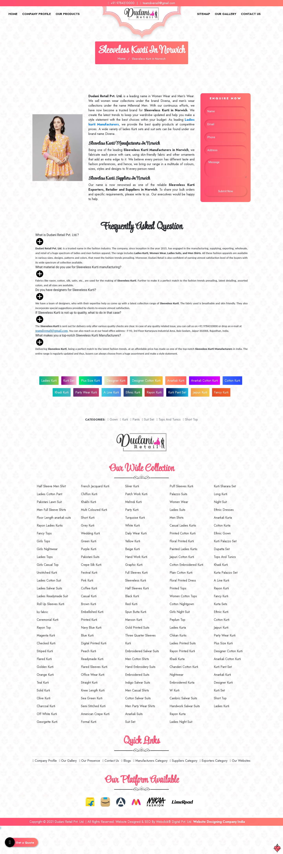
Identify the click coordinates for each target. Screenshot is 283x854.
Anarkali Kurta (223, 517)
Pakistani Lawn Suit (49, 502)
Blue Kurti (87, 635)
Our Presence (89, 760)
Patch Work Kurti (136, 494)
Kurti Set (68, 380)
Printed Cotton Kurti (183, 533)
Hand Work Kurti (136, 557)
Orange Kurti (45, 674)
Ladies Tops (45, 557)
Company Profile (36, 14)
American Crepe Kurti (95, 714)
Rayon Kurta (178, 714)
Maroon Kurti (133, 619)
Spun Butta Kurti (135, 612)
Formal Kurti (88, 722)
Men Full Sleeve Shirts (51, 509)
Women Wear (179, 502)
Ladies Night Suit (181, 722)
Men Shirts (177, 517)
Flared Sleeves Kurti (94, 667)
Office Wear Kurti (92, 674)
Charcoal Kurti (46, 706)
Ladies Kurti (49, 380)
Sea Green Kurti (91, 698)
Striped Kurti (45, 651)
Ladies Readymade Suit (52, 596)
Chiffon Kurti (89, 494)
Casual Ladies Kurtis (183, 525)
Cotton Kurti (232, 380)
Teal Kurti (43, 682)
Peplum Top (177, 619)
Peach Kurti (88, 651)
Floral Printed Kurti (182, 541)
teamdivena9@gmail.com (157, 3)
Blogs (126, 760)
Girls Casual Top (48, 564)
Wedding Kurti (90, 533)
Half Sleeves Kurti (137, 588)
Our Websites (240, 760)
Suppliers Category (183, 760)
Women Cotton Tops (183, 596)
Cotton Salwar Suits (138, 698)
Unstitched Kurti (47, 572)
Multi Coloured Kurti (94, 509)
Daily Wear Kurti (136, 533)
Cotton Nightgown (182, 604)
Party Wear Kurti (86, 392)
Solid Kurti (43, 690)
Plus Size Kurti (90, 380)
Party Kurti (132, 509)
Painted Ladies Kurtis (183, 549)
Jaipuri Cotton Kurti (182, 557)
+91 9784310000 (121, 3)
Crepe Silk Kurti (91, 564)
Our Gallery (225, 14)
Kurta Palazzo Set (225, 572)
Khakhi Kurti (88, 502)
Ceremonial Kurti (47, 619)
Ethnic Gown (222, 533)
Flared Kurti (44, 659)
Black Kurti (132, 596)
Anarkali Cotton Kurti (204, 380)
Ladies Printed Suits (183, 643)
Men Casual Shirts (137, 690)
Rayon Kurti (154, 392)
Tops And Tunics (168, 419)
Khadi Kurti (62, 392)
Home (12, 14)
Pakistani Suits (90, 557)
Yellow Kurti (132, 541)
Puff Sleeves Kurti (181, 486)
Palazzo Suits (178, 494)
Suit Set (130, 722)
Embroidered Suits (137, 674)
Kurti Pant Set (177, 392)
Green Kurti (88, 541)
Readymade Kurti (92, 659)
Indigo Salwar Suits (137, 682)
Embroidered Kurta (182, 682)
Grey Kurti (87, 525)
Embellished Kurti (92, 612)
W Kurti (174, 690)
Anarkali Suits (134, 714)
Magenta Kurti (46, 635)
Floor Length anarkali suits (54, 517)
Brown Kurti (88, 604)
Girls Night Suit (180, 612)
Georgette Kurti (47, 722)
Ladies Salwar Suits (49, 588)
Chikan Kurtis (178, 635)
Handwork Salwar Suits (185, 706)
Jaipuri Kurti (200, 392)
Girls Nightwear (47, 549)
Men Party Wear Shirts (140, 706)
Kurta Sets (220, 604)
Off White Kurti (47, 714)
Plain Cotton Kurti (181, 572)
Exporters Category (214, 760)
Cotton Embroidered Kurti (186, 564)
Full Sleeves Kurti (136, 572)
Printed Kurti (89, 619)
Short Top (220, 698)
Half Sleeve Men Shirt (51, 486)
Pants (135, 419)
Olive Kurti (43, 698)
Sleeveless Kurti (135, 580)
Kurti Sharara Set (225, 486)
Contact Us (251, 14)
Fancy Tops (44, 533)
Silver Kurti (132, 486)
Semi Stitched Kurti (93, 706)
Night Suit (220, 502)
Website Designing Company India (219, 821)
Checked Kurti (46, 643)
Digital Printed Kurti (93, 643)
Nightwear (176, 674)
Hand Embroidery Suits (140, 667)
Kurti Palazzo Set (225, 541)
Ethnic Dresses (224, 509)
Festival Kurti (89, 572)
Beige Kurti (132, 549)
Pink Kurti (87, 580)
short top (190, 419)
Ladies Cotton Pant (49, 494)
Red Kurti (131, 604)
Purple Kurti (88, 549)
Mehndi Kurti (133, 502)
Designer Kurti (116, 380)
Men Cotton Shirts (137, 659)
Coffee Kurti (89, 588)
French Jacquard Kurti (95, 486)
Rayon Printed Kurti (182, 651)
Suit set (148, 419)
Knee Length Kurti (93, 690)
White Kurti (132, 525)
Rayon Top (44, 627)
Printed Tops (178, 588)
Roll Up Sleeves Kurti (50, 604)
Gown (113, 419)
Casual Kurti (88, 596)
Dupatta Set (222, 549)
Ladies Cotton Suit (49, 580)
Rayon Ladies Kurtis (50, 525)
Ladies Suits (177, 509)
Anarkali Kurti (175, 380)
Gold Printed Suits (137, 627)
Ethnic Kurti (133, 392)
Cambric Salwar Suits (183, 698)
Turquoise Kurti (135, 517)
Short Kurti (88, 517)
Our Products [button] (68, 14)
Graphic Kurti (133, 564)
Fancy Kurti (221, 392)
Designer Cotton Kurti (146, 380)
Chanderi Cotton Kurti (184, 667)
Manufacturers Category (150, 760)
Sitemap (203, 14)
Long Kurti (220, 494)
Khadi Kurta (177, 659)
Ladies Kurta (178, 627)
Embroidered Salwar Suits (142, 651)
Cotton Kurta (222, 525)
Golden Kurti (45, 667)
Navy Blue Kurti (91, 627)
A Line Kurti (111, 392)
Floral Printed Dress (183, 580)
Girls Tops (43, 541)
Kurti (124, 419)
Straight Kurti (89, 682)
